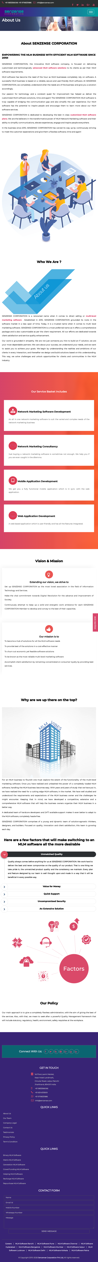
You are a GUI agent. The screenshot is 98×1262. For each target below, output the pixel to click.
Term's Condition (10, 1142)
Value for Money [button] (52, 886)
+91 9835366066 (11, 3)
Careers (8, 1244)
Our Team (7, 1118)
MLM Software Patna (80, 1250)
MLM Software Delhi (36, 1250)
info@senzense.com (45, 3)
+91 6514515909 (41, 1092)
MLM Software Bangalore (29, 1247)
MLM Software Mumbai (54, 1247)
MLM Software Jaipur (76, 1247)
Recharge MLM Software (13, 1179)
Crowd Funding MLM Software (16, 1169)
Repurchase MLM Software (14, 1183)
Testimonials (8, 1132)
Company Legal (10, 1123)
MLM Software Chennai (68, 1244)
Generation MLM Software (14, 1165)
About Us (7, 1113)
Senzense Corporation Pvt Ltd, (51, 1258)
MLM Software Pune (46, 1244)
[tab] (49, 854)
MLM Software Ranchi (24, 1244)
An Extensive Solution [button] (52, 908)
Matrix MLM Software (12, 1160)
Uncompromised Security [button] (52, 901)
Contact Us (7, 1128)
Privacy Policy (9, 1137)
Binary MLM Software (12, 1155)
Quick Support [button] (52, 894)
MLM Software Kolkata (58, 1250)
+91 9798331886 (25, 3)
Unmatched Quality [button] (52, 854)
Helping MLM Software (13, 1174)
